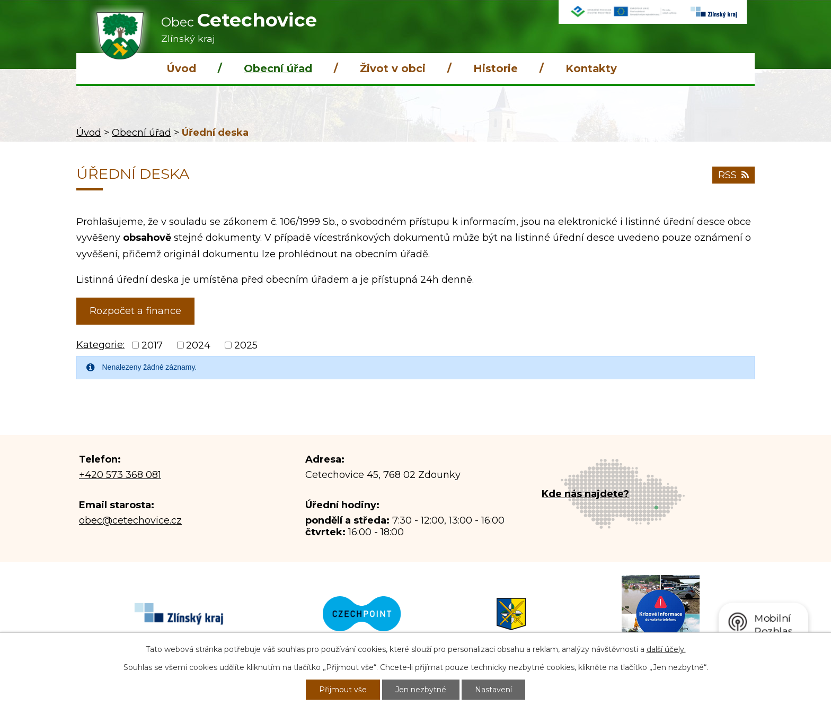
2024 (198, 345)
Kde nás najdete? (585, 494)
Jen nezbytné (420, 689)
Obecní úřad (278, 68)
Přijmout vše (343, 689)
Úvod (181, 68)
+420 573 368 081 (120, 475)
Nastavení (493, 689)
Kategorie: (100, 345)
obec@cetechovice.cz (130, 520)
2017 (152, 345)
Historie (495, 68)
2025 (246, 345)
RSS (733, 175)
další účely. (666, 649)
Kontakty (591, 68)
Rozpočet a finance (135, 311)
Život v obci (393, 68)
